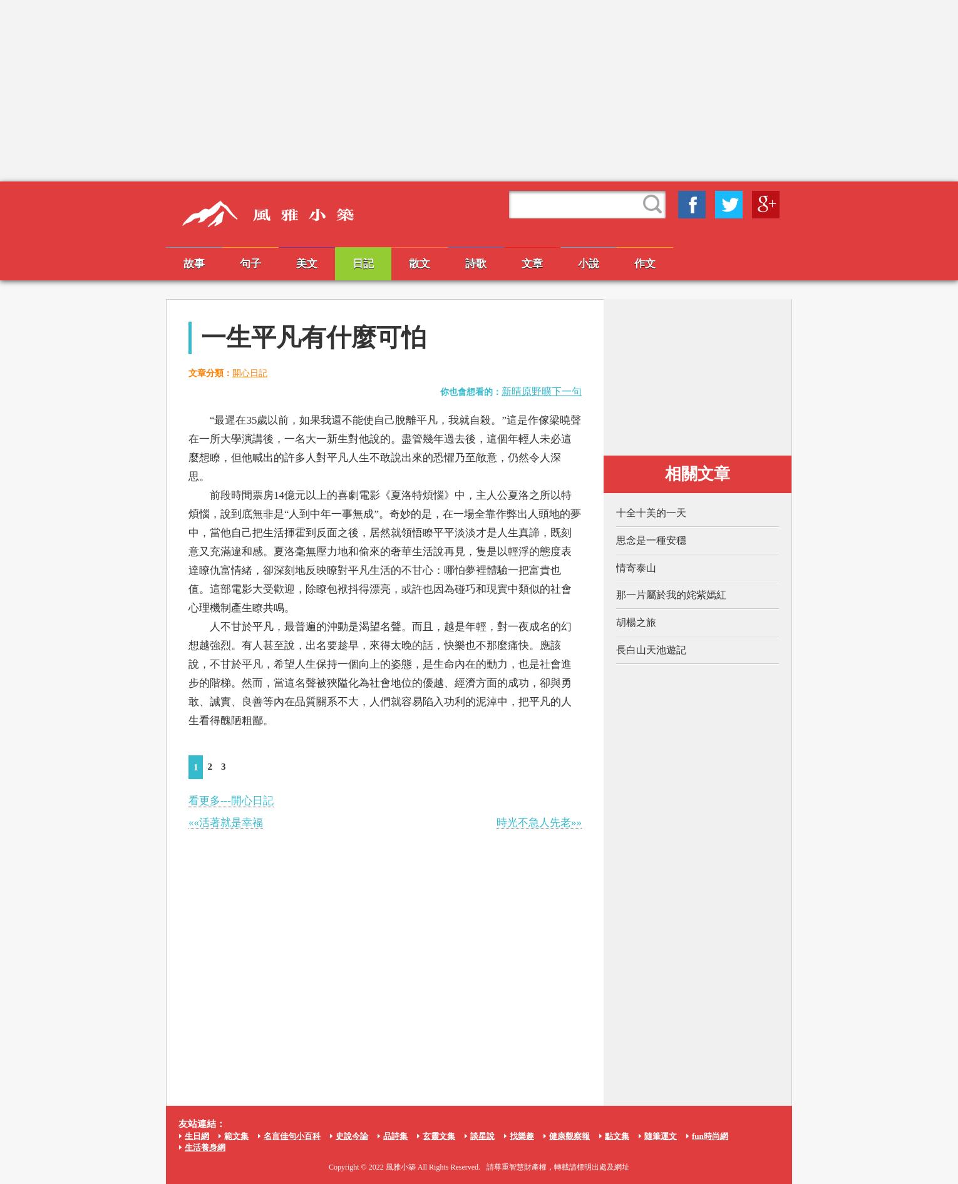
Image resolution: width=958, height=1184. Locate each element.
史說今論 (352, 1136)
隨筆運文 (660, 1136)
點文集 (617, 1136)
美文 (306, 264)
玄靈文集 (439, 1136)
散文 (419, 264)
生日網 (197, 1136)
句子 (250, 264)
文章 (532, 264)
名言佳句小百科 (292, 1136)
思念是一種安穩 (651, 540)
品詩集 (395, 1136)
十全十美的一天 (651, 513)
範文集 (236, 1136)
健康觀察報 (569, 1136)
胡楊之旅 (636, 622)
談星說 (482, 1136)
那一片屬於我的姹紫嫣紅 (671, 594)
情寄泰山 (636, 568)
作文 (645, 264)
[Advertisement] (479, 90)
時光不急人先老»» (539, 823)
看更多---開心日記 (231, 801)
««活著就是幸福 (225, 823)
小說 (588, 264)
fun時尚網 (710, 1136)
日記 (363, 264)
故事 (194, 264)
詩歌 (476, 264)
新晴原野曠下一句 (542, 391)
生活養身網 (205, 1147)
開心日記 (249, 373)
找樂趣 (522, 1136)
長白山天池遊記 (651, 650)
